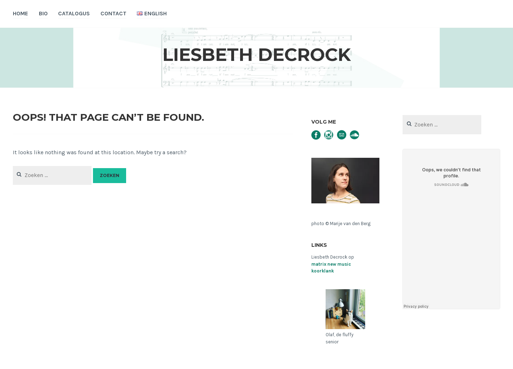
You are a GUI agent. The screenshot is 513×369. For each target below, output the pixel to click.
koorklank (322, 271)
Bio (43, 13)
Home (20, 13)
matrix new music (331, 264)
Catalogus (74, 13)
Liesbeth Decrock (256, 55)
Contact (113, 13)
